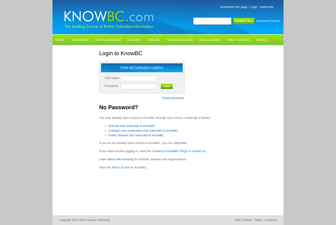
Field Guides (210, 40)
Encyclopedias (108, 40)
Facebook (271, 220)
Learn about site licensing (116, 159)
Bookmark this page (233, 7)
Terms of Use (121, 167)
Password (111, 86)
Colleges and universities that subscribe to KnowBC (143, 130)
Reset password (173, 98)
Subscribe (266, 7)
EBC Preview (243, 220)
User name (112, 78)
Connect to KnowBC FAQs (169, 151)
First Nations (238, 40)
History (134, 40)
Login (253, 7)
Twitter (258, 220)
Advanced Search (268, 21)
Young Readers (180, 40)
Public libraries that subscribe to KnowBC (136, 135)
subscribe (180, 143)
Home (60, 40)
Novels (263, 40)
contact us (199, 151)
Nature (154, 40)
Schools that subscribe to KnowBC (131, 126)
